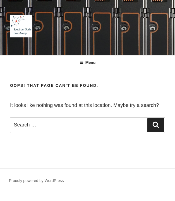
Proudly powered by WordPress (36, 180)
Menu (88, 62)
